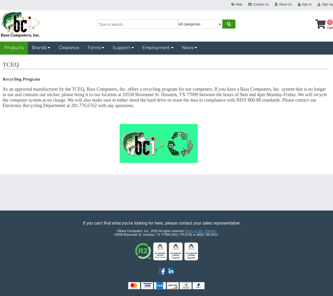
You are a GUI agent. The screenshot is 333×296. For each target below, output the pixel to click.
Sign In (307, 4)
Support (123, 47)
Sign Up (327, 4)
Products (14, 47)
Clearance (69, 47)
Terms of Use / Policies (200, 231)
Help (239, 4)
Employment (158, 47)
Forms (96, 47)
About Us (285, 4)
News (189, 47)
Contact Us (260, 4)
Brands (41, 47)
